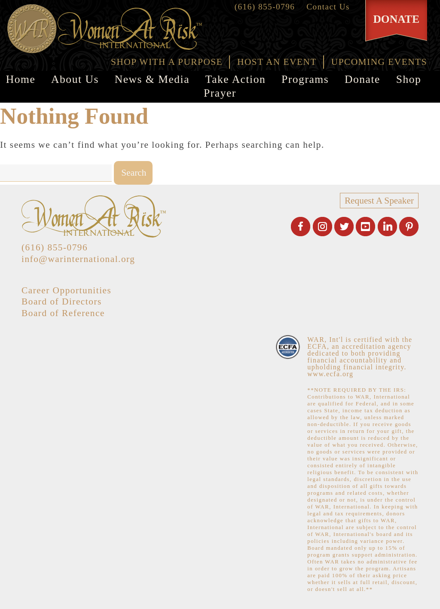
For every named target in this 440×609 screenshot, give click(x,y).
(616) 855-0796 (265, 6)
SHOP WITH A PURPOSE (167, 62)
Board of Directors (61, 301)
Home (21, 79)
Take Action (235, 79)
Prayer (220, 93)
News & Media (152, 79)
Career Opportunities (66, 290)
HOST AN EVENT (277, 62)
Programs (305, 79)
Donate (362, 79)
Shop (409, 79)
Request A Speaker (379, 200)
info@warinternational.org (78, 259)
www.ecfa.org (330, 374)
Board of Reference (63, 313)
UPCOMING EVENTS (379, 62)
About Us (75, 79)
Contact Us (328, 6)
